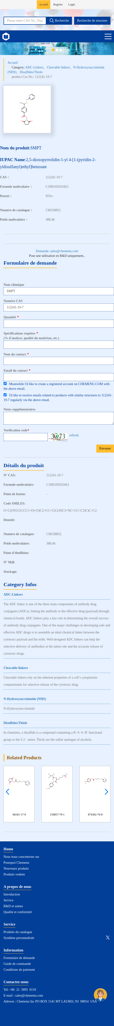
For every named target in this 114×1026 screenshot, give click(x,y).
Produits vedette (14, 874)
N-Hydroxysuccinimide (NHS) (25, 699)
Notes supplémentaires (19, 409)
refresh (74, 435)
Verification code (17, 430)
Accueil (43, 4)
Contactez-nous (16, 982)
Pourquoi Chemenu (16, 862)
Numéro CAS (13, 301)
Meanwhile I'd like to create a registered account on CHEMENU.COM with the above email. (57, 386)
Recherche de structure (92, 20)
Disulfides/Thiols (31, 72)
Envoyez (105, 448)
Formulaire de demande (19, 958)
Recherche (59, 20)
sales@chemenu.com (29, 995)
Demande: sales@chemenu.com (57, 251)
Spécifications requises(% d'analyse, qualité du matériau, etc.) (31, 336)
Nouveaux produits (16, 868)
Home (8, 849)
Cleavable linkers (58, 67)
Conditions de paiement (19, 969)
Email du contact (17, 370)
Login (71, 4)
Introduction (12, 894)
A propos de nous (17, 887)
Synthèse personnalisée (19, 938)
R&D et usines (13, 906)
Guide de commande (17, 964)
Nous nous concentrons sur (21, 857)
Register (58, 4)
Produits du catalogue (18, 932)
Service (8, 900)
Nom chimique (14, 284)
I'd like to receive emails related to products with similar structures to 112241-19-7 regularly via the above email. (58, 397)
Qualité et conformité (18, 912)
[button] (105, 792)
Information (13, 950)
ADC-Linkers (34, 67)
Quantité (11, 317)
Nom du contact (16, 354)
